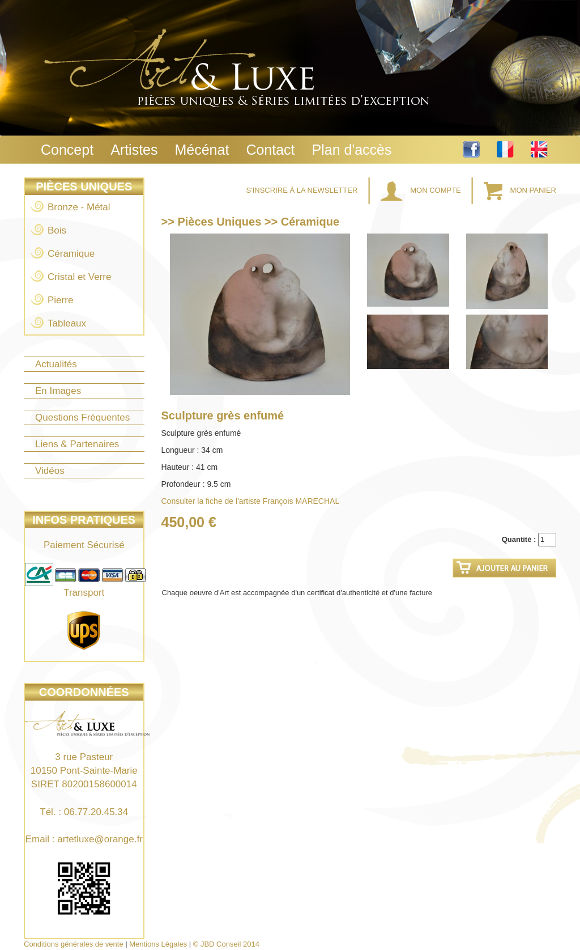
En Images (58, 390)
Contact (270, 150)
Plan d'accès (352, 150)
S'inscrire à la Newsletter (303, 190)
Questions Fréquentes (82, 417)
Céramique (71, 253)
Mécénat (201, 150)
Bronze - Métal (79, 207)
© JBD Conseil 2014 (226, 944)
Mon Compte (422, 190)
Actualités (56, 364)
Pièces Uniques (84, 186)
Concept (67, 150)
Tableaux (67, 323)
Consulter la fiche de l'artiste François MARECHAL (250, 501)
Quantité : (519, 539)
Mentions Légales (158, 944)
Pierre (60, 300)
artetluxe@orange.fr (100, 839)
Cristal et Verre (79, 277)
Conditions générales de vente (73, 944)
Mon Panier (520, 190)
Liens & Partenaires (77, 444)
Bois (57, 230)
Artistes (133, 150)
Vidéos (50, 470)
